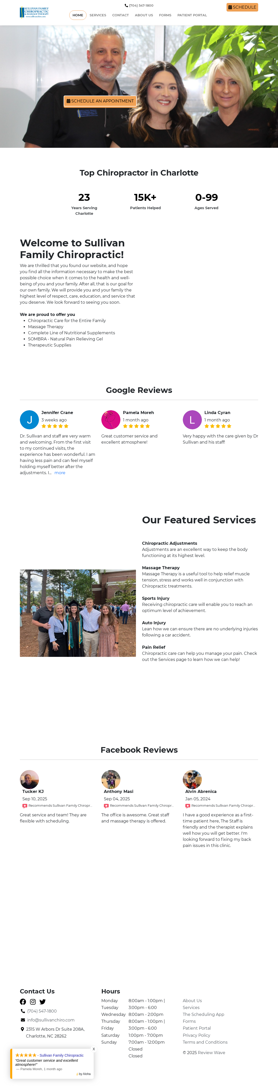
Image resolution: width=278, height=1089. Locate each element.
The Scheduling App (203, 1014)
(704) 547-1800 (139, 5)
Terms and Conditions (205, 1042)
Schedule (242, 7)
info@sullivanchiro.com (48, 1020)
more (59, 472)
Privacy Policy (196, 1035)
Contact (120, 15)
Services (98, 15)
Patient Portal (192, 15)
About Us (144, 15)
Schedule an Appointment (100, 101)
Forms (165, 15)
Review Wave (211, 1052)
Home (78, 15)
